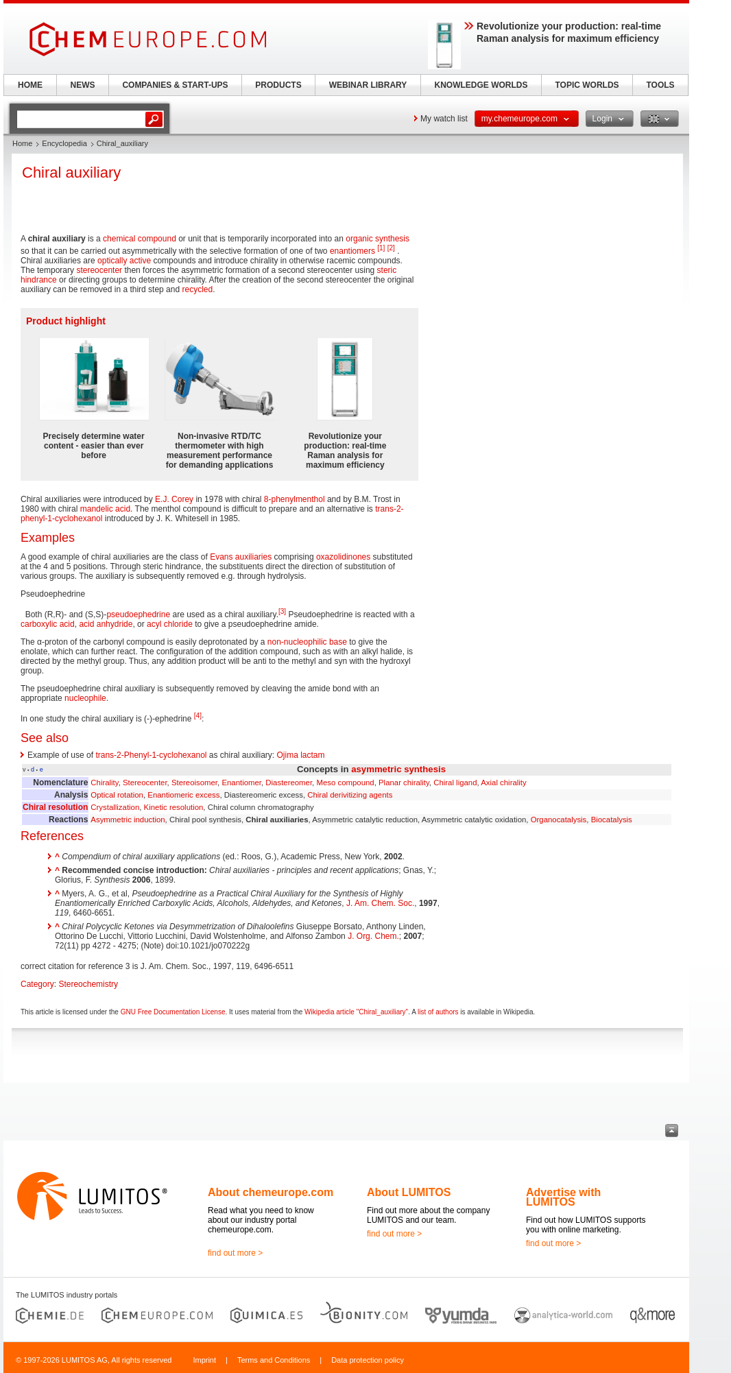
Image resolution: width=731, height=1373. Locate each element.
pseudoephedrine (138, 614)
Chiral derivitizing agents (349, 795)
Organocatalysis (559, 819)
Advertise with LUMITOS (563, 1197)
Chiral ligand (455, 782)
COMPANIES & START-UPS (175, 85)
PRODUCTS (278, 85)
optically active (124, 260)
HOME (30, 85)
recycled (197, 289)
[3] (282, 611)
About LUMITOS (409, 1192)
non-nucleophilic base (307, 642)
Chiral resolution (55, 807)
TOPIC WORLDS (587, 85)
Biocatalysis (611, 819)
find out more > (235, 1253)
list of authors (438, 1012)
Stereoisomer (194, 782)
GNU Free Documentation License (173, 1012)
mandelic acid (105, 509)
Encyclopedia (64, 143)
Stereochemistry (88, 984)
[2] (391, 248)
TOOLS (660, 85)
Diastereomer (288, 782)
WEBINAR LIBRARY (368, 85)
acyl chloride (170, 624)
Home (22, 143)
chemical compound (139, 238)
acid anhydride (105, 624)
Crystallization (115, 807)
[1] (381, 248)
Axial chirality (503, 782)
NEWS (83, 85)
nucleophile (85, 698)
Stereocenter (145, 782)
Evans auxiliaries (241, 557)
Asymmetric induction (128, 819)
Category (37, 984)
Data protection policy (367, 1360)
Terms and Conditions (273, 1360)
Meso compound (345, 782)
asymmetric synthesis (398, 769)
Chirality (104, 782)
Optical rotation (117, 795)
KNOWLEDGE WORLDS (481, 85)
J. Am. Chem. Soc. (380, 903)
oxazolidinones (343, 557)
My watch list (444, 118)
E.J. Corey (174, 499)
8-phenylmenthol (294, 499)
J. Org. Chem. (373, 936)
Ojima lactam (301, 755)
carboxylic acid (48, 624)
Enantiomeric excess (183, 795)
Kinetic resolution (174, 807)
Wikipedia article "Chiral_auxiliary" (356, 1012)
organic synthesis (377, 238)
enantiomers (352, 251)
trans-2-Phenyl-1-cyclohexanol (150, 755)
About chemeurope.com (270, 1192)
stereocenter (99, 270)
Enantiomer (241, 782)
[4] (198, 715)
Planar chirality (404, 782)
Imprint (204, 1360)
